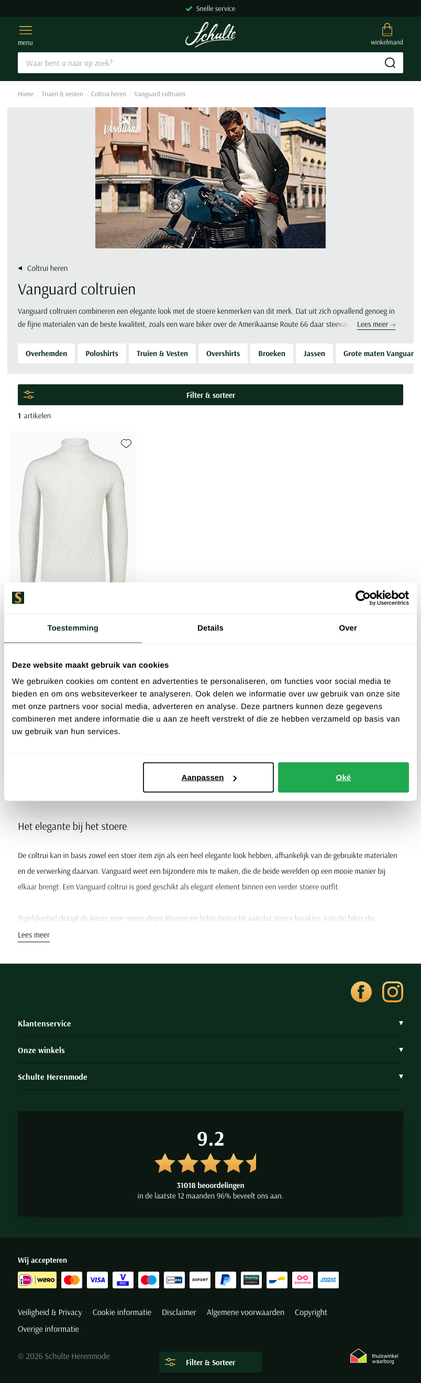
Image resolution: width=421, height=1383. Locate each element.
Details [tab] (210, 627)
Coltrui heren (108, 94)
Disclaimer (179, 1312)
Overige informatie (48, 1329)
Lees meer (376, 324)
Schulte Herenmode (210, 1076)
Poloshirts (101, 353)
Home (26, 94)
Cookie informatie (122, 1312)
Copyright (311, 1312)
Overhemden (46, 353)
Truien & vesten (62, 94)
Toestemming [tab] (73, 627)
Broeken (271, 353)
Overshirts (223, 353)
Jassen (314, 353)
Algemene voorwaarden (245, 1312)
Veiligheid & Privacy (50, 1312)
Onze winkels (210, 1050)
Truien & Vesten (162, 353)
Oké (343, 777)
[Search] (210, 62)
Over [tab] (348, 627)
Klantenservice (210, 1023)
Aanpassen (209, 777)
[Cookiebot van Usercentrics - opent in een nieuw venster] (363, 597)
